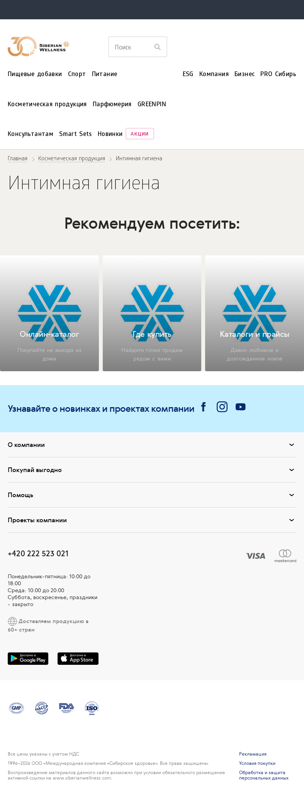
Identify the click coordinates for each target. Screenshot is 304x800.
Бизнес (244, 74)
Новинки (110, 134)
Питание (104, 74)
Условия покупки (257, 763)
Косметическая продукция (47, 105)
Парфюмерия (112, 105)
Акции (140, 135)
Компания (214, 74)
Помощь (152, 494)
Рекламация (253, 754)
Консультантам (30, 134)
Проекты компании (152, 520)
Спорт (77, 74)
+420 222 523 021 (38, 553)
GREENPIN (152, 105)
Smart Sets (75, 134)
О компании (152, 444)
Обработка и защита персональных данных (264, 775)
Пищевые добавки (35, 74)
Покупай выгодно (152, 469)
